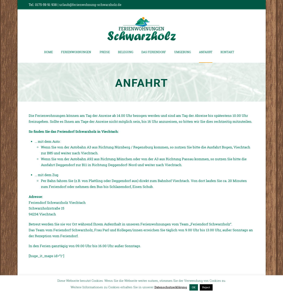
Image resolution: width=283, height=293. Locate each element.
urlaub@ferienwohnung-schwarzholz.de (90, 4)
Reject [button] (206, 287)
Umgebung (182, 52)
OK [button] (194, 287)
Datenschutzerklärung (170, 287)
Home (48, 52)
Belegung (125, 52)
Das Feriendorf (153, 52)
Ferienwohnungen (76, 52)
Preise (105, 52)
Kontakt (227, 52)
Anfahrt (205, 52)
